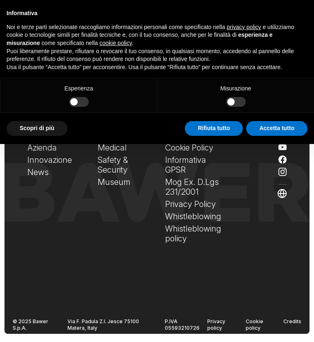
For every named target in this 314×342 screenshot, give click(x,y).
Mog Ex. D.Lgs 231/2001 (192, 187)
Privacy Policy (190, 204)
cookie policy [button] (115, 43)
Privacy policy (216, 324)
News (38, 172)
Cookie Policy (189, 148)
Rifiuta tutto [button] (214, 128)
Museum (114, 182)
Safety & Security (113, 165)
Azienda (42, 148)
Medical (112, 148)
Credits (292, 321)
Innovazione (49, 160)
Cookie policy (254, 324)
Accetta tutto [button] (276, 128)
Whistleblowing (193, 216)
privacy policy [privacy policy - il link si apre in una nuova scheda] (244, 27)
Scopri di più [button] (37, 128)
